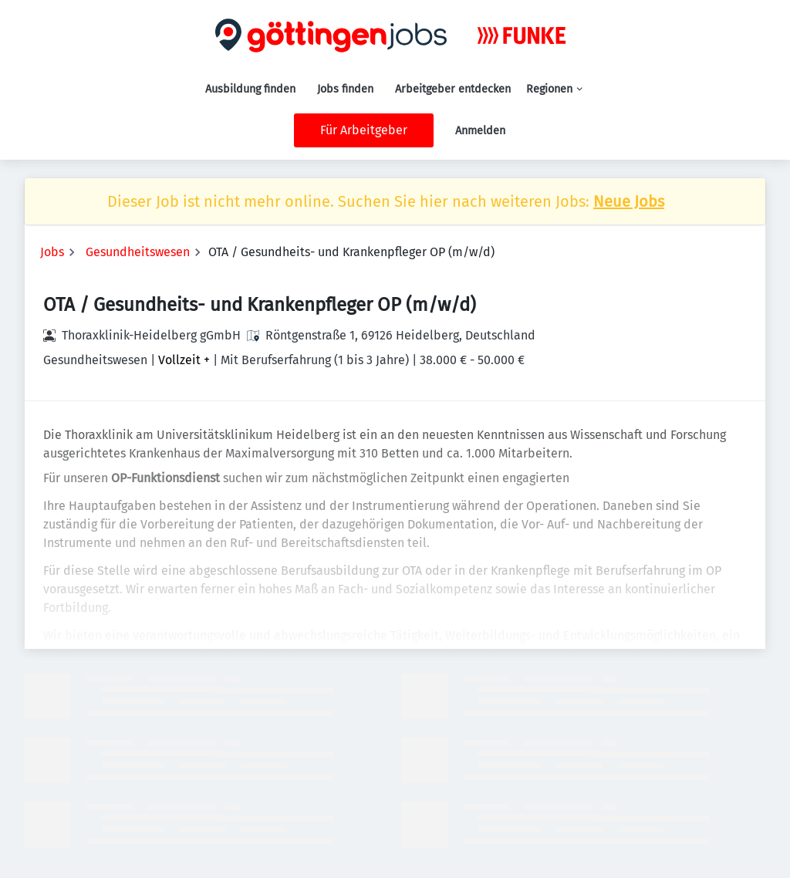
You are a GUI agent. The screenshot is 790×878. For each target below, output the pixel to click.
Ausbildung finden (250, 89)
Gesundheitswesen (138, 252)
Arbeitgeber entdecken (453, 89)
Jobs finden (345, 89)
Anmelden (480, 130)
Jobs (52, 252)
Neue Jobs (628, 201)
